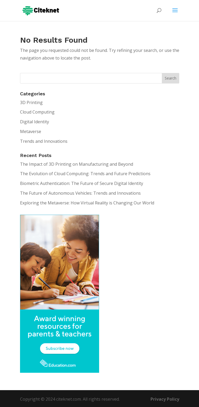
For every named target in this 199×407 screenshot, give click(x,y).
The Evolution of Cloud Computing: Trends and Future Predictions (85, 173)
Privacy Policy (165, 399)
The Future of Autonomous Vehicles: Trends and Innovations (80, 193)
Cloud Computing (37, 112)
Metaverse (30, 131)
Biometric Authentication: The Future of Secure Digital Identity (81, 183)
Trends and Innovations (43, 141)
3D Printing (31, 102)
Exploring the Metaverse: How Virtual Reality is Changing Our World (87, 203)
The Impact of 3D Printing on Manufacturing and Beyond (76, 164)
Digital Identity (34, 122)
